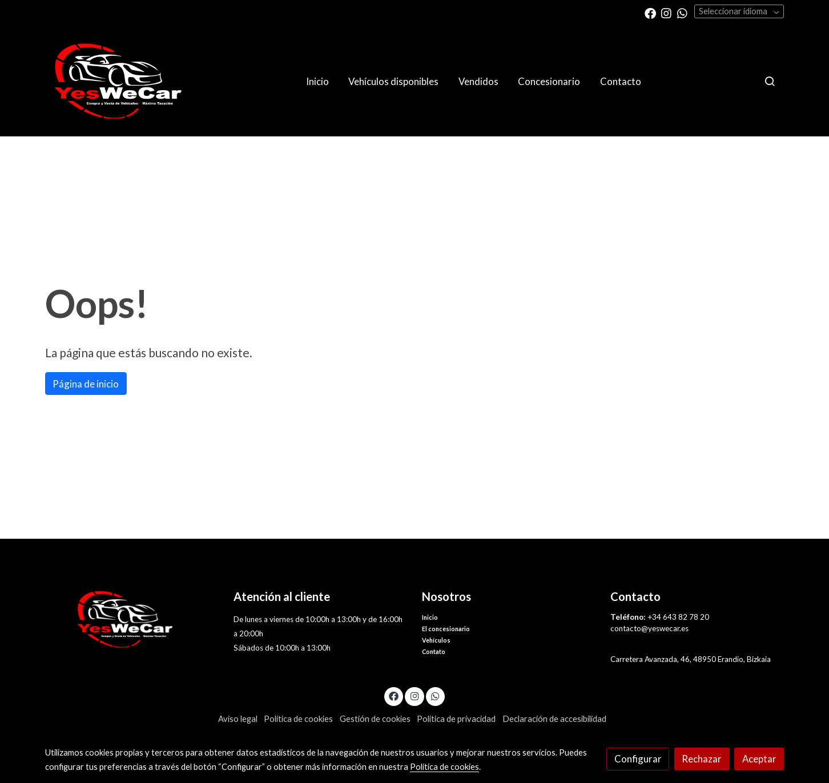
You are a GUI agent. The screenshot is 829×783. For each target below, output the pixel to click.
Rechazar (702, 759)
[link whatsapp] (682, 12)
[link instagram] (666, 12)
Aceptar (759, 759)
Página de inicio (86, 384)
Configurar (638, 759)
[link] (118, 81)
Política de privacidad (456, 719)
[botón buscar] (770, 81)
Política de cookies (298, 719)
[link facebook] (650, 12)
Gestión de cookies (375, 719)
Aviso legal (237, 719)
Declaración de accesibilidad (554, 719)
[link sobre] (131, 619)
